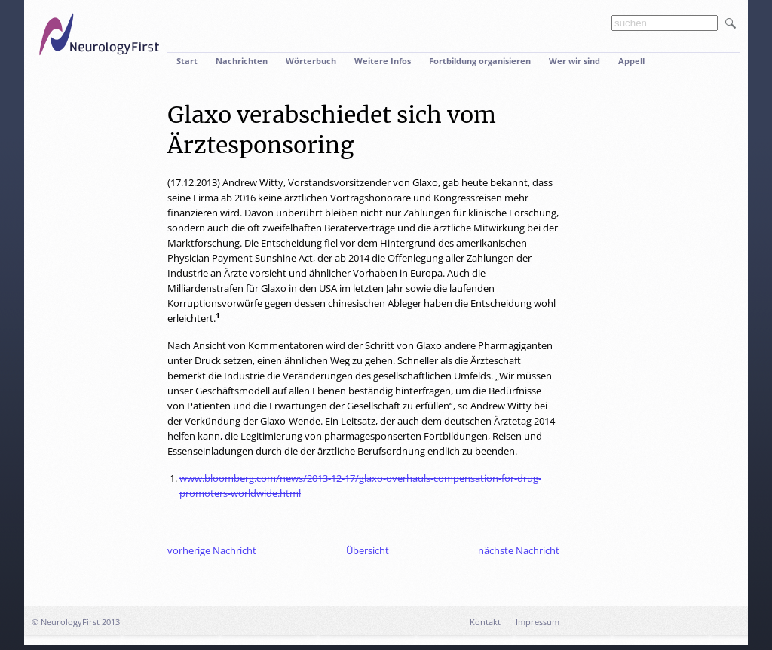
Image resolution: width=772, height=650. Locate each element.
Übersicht (367, 550)
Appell (631, 60)
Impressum (537, 621)
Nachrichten (242, 60)
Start (187, 60)
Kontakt (485, 621)
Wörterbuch (311, 60)
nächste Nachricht (518, 550)
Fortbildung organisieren (480, 60)
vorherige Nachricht (211, 550)
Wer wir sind (574, 60)
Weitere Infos (382, 60)
